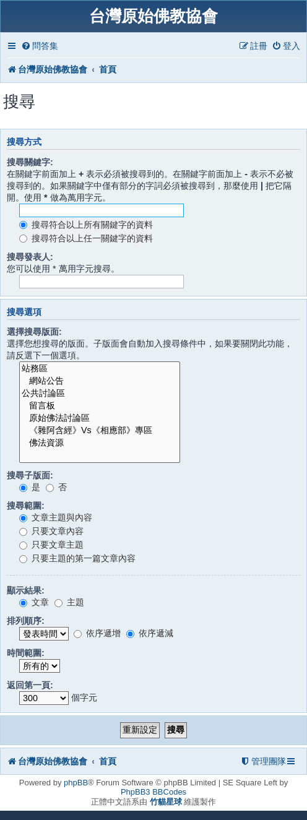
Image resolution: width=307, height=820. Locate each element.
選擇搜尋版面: (34, 332)
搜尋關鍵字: (30, 162)
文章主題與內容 (55, 517)
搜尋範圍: (26, 506)
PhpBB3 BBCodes (153, 791)
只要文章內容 (51, 531)
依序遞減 (149, 633)
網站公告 (99, 381)
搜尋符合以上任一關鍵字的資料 (86, 238)
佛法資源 (99, 443)
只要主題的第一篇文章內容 (77, 558)
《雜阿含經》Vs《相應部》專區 (99, 431)
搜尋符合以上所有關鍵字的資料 (86, 225)
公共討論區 (99, 393)
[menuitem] (39, 46)
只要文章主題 (51, 545)
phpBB (76, 782)
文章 (34, 602)
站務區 (99, 369)
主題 (69, 602)
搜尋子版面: (30, 475)
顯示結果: (26, 590)
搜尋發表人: (30, 257)
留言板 (99, 406)
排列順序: (26, 621)
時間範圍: (26, 653)
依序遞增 (97, 633)
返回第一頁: (30, 685)
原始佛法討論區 (99, 418)
